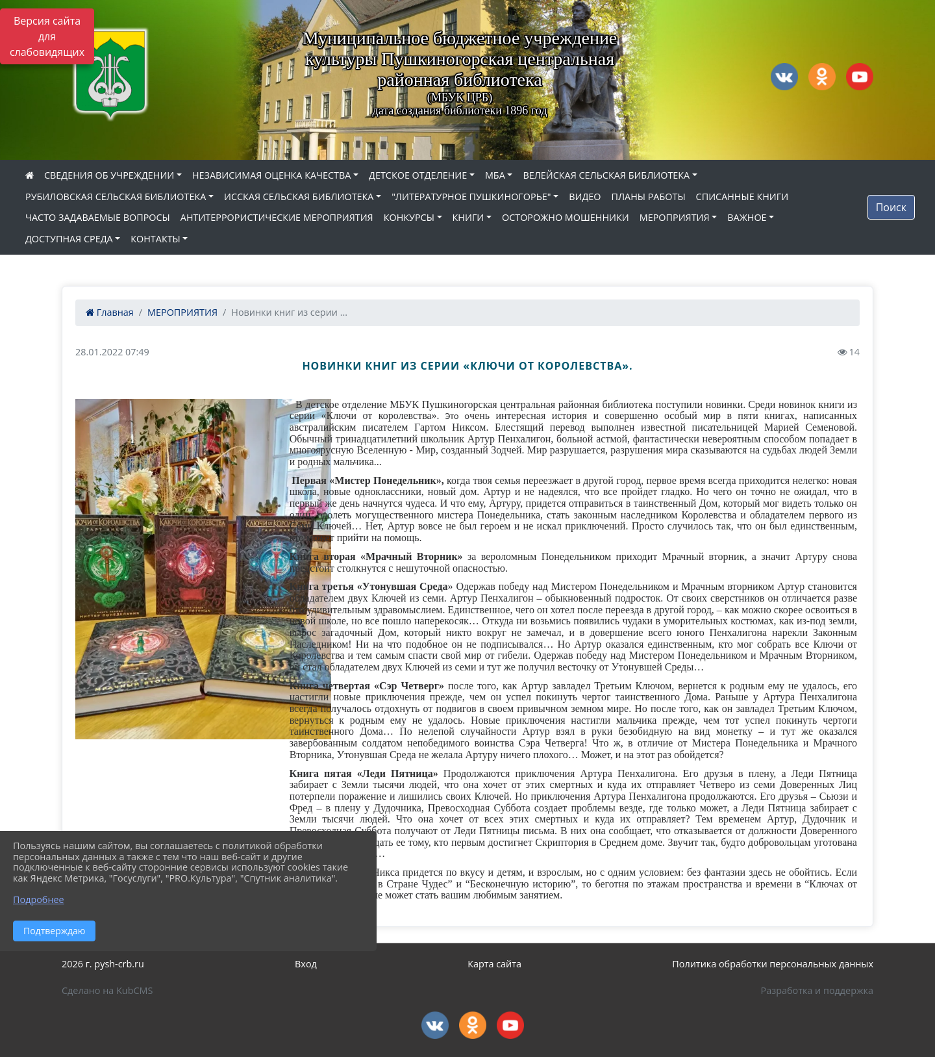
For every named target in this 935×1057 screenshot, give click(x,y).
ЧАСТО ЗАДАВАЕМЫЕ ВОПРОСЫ (97, 217)
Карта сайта (494, 964)
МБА (495, 175)
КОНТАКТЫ (156, 239)
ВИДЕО (585, 196)
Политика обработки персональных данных (772, 964)
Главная (110, 312)
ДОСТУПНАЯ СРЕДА (69, 239)
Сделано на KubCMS (107, 990)
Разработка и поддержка (817, 990)
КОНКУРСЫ (409, 217)
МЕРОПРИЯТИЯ (675, 217)
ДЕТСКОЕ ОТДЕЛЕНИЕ (418, 175)
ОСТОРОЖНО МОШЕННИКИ (565, 217)
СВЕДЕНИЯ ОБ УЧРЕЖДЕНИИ (109, 175)
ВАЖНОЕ (746, 217)
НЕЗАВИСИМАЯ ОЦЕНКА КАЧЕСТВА (271, 175)
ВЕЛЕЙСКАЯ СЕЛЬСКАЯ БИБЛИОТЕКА (606, 175)
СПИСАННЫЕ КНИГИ (742, 196)
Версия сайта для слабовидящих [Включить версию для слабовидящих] (47, 36)
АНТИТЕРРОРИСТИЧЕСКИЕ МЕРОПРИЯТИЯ (277, 217)
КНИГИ (468, 217)
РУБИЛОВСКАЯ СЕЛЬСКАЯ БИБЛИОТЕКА (115, 196)
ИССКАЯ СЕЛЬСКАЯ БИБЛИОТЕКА (298, 196)
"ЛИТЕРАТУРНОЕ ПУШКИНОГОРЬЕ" (471, 196)
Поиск (891, 207)
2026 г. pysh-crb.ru (103, 964)
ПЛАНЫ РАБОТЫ (648, 196)
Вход (306, 964)
